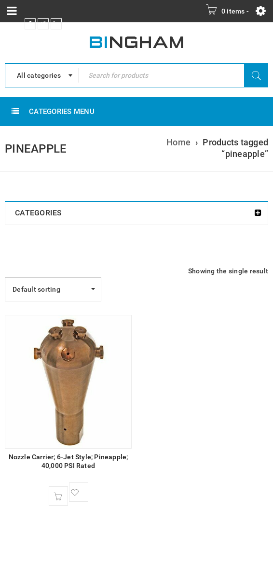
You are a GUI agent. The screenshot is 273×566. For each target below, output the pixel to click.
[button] (58, 496)
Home (178, 142)
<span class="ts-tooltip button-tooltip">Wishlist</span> (78, 492)
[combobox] (42, 75)
